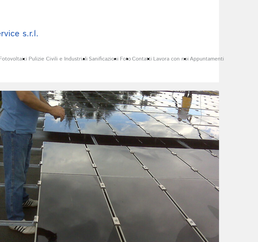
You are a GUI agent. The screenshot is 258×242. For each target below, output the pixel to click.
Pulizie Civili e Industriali (58, 59)
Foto (125, 59)
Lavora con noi (171, 59)
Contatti (142, 59)
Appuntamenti (207, 59)
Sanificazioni (104, 59)
